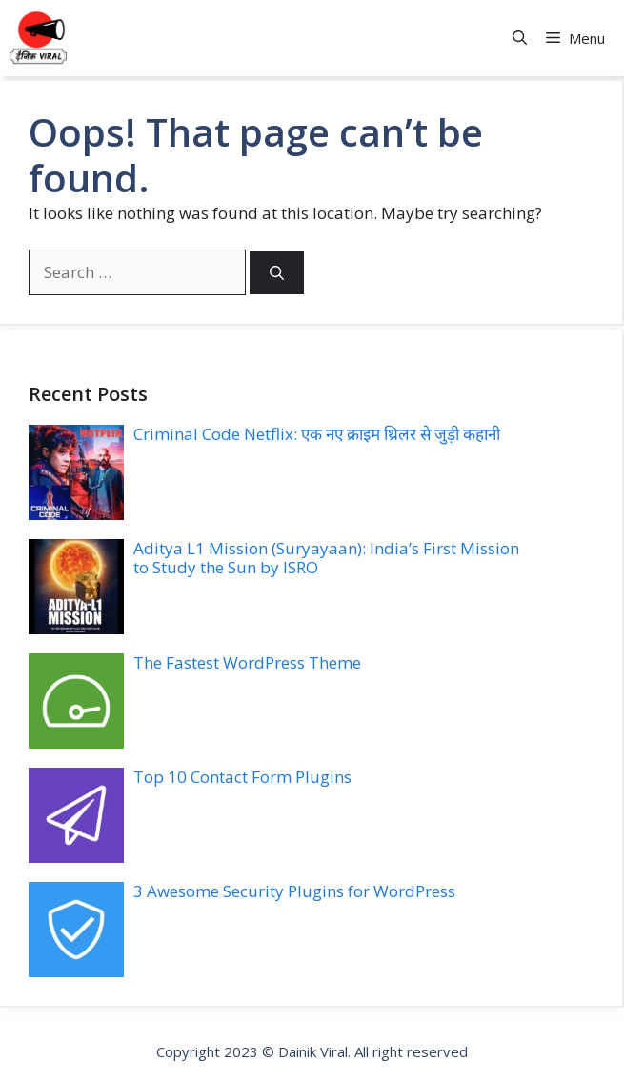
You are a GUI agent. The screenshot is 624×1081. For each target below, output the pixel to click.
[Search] (277, 272)
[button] (519, 39)
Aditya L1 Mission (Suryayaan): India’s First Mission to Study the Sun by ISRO (326, 557)
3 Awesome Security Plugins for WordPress (294, 891)
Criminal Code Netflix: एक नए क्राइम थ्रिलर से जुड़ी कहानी (316, 434)
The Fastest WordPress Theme (247, 662)
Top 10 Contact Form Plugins (242, 777)
